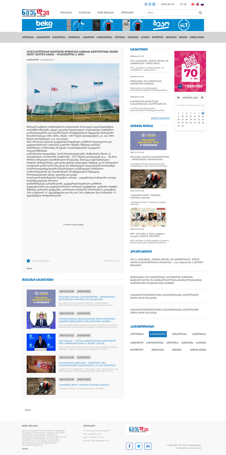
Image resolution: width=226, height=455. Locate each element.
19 (191, 119)
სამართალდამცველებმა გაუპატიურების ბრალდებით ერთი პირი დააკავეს (164, 296)
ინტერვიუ (171, 37)
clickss (27, 410)
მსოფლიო (157, 37)
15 (203, 116)
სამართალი (43, 37)
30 (178, 126)
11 (187, 116)
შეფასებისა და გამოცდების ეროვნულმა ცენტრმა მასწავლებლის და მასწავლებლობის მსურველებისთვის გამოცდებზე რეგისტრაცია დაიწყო (166, 280)
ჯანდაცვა (133, 37)
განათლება (59, 37)
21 (199, 119)
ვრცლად (25, 449)
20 (195, 119)
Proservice (195, 448)
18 (187, 119)
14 (199, 116)
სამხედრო (88, 37)
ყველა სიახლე (160, 118)
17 (182, 119)
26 (191, 123)
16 (178, 119)
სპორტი (145, 37)
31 (182, 126)
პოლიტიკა (28, 37)
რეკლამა (85, 12)
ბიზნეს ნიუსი (197, 37)
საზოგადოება (104, 37)
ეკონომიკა (74, 37)
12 (191, 116)
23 (178, 123)
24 (182, 123)
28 (199, 123)
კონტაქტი (127, 12)
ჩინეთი (183, 37)
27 (195, 123)
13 (195, 116)
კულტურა (120, 37)
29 (203, 123)
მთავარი (66, 12)
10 (182, 116)
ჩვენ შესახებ (106, 12)
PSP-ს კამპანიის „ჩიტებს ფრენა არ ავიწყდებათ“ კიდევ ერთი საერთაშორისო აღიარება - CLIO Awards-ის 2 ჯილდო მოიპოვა (166, 262)
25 (187, 123)
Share (29, 268)
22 (203, 119)
